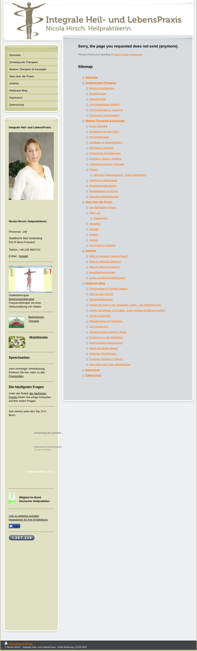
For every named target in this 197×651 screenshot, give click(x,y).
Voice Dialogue (99, 126)
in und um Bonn (48, 448)
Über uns (95, 212)
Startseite (91, 77)
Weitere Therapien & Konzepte (105, 120)
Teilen (14, 526)
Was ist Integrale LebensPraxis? (109, 256)
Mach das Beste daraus (104, 348)
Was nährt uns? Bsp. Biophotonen (110, 364)
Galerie (94, 239)
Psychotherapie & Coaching (106, 109)
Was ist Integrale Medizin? (105, 261)
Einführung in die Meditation (106, 337)
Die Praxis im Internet (102, 245)
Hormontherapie (99, 137)
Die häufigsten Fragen (103, 207)
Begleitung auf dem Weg (104, 131)
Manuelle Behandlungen (104, 196)
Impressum (92, 369)
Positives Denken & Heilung (106, 359)
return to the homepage (128, 54)
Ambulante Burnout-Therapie (107, 164)
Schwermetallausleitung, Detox (108, 332)
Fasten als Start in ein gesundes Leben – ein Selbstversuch (125, 304)
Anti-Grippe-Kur (99, 326)
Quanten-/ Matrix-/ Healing (105, 158)
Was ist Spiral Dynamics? (105, 267)
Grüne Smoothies (100, 315)
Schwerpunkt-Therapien (100, 82)
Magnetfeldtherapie (101, 299)
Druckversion (14, 643)
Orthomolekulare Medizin (105, 104)
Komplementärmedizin (103, 185)
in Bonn (41, 471)
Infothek (90, 250)
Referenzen (100, 218)
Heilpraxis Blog (95, 283)
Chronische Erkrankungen (105, 153)
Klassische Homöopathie (104, 115)
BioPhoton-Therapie (102, 147)
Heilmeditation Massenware (106, 342)
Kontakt (94, 229)
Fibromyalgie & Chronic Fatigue (109, 288)
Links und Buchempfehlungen (107, 277)
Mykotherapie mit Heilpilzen (106, 321)
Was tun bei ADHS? (101, 294)
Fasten (94, 169)
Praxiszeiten (16, 376)
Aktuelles (95, 223)
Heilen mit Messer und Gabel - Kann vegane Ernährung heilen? (128, 310)
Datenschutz (93, 375)
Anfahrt (94, 234)
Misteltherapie (98, 93)
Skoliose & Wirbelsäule (103, 180)
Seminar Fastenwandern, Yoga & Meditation (119, 174)
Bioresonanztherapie (102, 88)
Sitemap (28, 643)
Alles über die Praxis (98, 202)
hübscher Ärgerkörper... (104, 353)
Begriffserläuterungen (102, 272)
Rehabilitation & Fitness (104, 191)
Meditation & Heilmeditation (106, 142)
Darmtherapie (98, 99)
